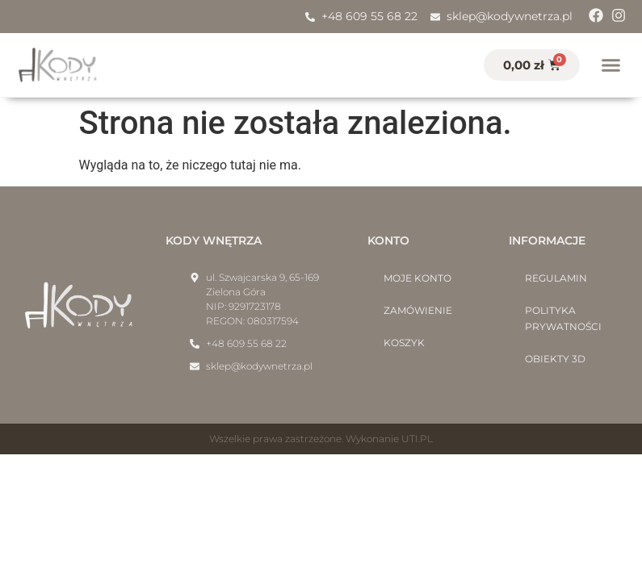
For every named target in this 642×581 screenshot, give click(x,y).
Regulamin (556, 278)
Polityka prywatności (563, 318)
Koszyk (404, 342)
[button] (611, 65)
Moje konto (417, 278)
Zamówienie (418, 310)
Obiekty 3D (555, 359)
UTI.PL (417, 439)
